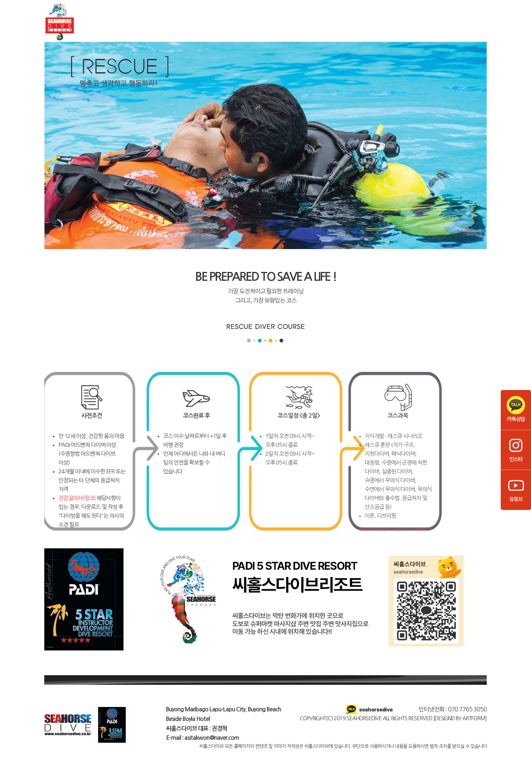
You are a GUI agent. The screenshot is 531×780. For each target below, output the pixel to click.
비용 (398, 26)
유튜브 (516, 489)
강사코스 (339, 26)
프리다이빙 (280, 26)
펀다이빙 (221, 26)
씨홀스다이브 (103, 26)
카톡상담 (516, 409)
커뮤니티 (457, 26)
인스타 (516, 449)
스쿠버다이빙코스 (162, 26)
